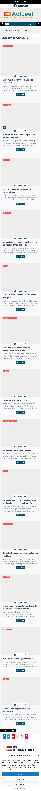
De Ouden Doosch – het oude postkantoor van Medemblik (20, 554)
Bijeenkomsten (8, 46)
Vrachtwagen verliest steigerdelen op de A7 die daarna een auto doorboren (20, 607)
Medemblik (7, 213)
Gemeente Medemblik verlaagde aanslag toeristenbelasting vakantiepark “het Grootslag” (20, 502)
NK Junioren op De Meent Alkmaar (17, 450)
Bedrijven (6, 371)
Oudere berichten (9, 730)
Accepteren (20, 774)
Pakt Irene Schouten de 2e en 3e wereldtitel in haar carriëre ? (16, 349)
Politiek (6, 471)
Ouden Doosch (8, 524)
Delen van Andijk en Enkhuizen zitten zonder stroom (18, 190)
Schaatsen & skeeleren (10, 318)
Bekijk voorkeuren (20, 784)
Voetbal (6, 679)
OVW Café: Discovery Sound (15, 400)
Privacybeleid (23, 788)
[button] (38, 755)
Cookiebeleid (16, 788)
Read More (20, 94)
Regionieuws (7, 105)
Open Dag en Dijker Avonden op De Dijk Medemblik (19, 81)
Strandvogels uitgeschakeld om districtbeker (16, 710)
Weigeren (20, 779)
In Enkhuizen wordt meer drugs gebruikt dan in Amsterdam (19, 135)
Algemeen (6, 160)
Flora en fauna (7, 629)
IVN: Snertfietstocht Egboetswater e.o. (19, 659)
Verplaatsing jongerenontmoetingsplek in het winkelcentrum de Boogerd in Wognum (20, 243)
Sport (5, 265)
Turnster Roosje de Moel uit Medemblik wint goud (19, 296)
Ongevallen (7, 576)
